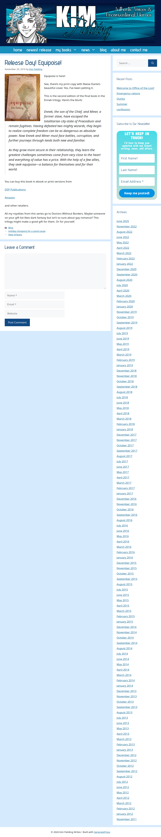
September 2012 (127, 771)
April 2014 (123, 669)
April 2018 (123, 413)
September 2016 (127, 515)
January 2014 (125, 685)
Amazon (10, 197)
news (89, 49)
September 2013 (127, 707)
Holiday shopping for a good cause (26, 231)
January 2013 (125, 750)
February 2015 (126, 616)
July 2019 (122, 333)
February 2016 (126, 552)
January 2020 (125, 306)
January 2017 (125, 493)
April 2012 (123, 798)
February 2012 (126, 808)
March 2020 (124, 296)
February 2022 (126, 258)
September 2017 (127, 451)
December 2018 (126, 370)
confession (123, 109)
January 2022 (125, 264)
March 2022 (124, 253)
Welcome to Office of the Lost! (135, 88)
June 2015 (123, 595)
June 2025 (123, 221)
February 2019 (126, 360)
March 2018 (124, 418)
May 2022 (123, 242)
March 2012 (124, 803)
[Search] (152, 63)
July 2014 (122, 653)
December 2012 (126, 755)
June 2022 (123, 237)
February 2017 (126, 488)
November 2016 (127, 504)
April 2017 (123, 477)
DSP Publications (15, 189)
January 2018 (125, 429)
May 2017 (123, 472)
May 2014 (123, 664)
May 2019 (123, 344)
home (18, 49)
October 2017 (125, 445)
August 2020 (124, 280)
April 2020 (123, 290)
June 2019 (123, 338)
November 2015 (127, 568)
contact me (138, 49)
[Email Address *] (137, 181)
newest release (39, 49)
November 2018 (127, 376)
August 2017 (124, 456)
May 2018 (123, 408)
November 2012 (127, 760)
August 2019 (124, 328)
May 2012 (123, 792)
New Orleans (15, 234)
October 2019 (125, 317)
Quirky (121, 99)
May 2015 (123, 600)
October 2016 (125, 509)
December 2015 (126, 563)
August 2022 (124, 232)
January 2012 (125, 814)
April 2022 (123, 248)
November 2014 (127, 632)
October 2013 (125, 701)
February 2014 (126, 680)
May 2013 (123, 728)
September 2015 (127, 579)
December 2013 (126, 691)
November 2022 (127, 226)
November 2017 (127, 440)
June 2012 (123, 787)
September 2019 (127, 322)
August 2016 (124, 520)
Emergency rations (128, 93)
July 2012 (122, 782)
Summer (122, 104)
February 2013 (126, 744)
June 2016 (123, 531)
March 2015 (124, 611)
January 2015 (125, 621)
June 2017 (123, 467)
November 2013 (127, 696)
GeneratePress (102, 832)
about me (118, 49)
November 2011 (127, 819)
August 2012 (124, 776)
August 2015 (124, 584)
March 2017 (124, 483)
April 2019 (123, 349)
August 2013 (124, 712)
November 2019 (127, 312)
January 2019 (125, 365)
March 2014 (124, 675)
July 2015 (122, 589)
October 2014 (125, 637)
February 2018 (126, 424)
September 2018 (127, 386)
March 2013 (124, 739)
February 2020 (126, 301)
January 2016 (125, 557)
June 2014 (123, 659)
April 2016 (123, 541)
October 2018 (125, 381)
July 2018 (122, 397)
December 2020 (126, 269)
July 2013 (122, 718)
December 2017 (126, 434)
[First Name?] (137, 158)
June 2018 (123, 402)
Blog (10, 227)
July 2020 (122, 285)
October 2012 (125, 766)
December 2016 (126, 499)
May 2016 (123, 536)
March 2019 (124, 354)
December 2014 (126, 627)
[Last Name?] (137, 170)
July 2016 (122, 525)
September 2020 (127, 274)
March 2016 (124, 547)
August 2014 (124, 648)
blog (103, 49)
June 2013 (123, 723)
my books (67, 49)
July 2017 (122, 461)
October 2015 (125, 573)
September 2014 (127, 643)
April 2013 (123, 734)
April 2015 (123, 605)
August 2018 (124, 392)
